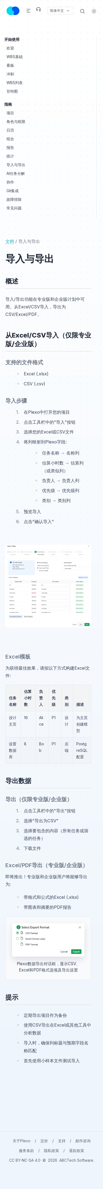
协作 (10, 182)
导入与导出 (15, 164)
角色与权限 (15, 121)
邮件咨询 (83, 1140)
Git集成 (12, 190)
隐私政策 (51, 1150)
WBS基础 (14, 56)
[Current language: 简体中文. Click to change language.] (60, 11)
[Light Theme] (94, 11)
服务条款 (26, 1150)
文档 (9, 241)
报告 (10, 147)
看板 (10, 65)
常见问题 (14, 208)
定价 (44, 1140)
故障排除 (14, 199)
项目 (10, 113)
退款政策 (76, 1150)
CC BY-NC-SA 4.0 (24, 1160)
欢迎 (10, 48)
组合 (10, 138)
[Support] (38, 9)
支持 (62, 1140)
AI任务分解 (15, 173)
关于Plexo (21, 1140)
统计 (10, 156)
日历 (10, 130)
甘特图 (12, 91)
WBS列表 (14, 82)
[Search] (82, 11)
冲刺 (10, 74)
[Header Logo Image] (12, 10)
